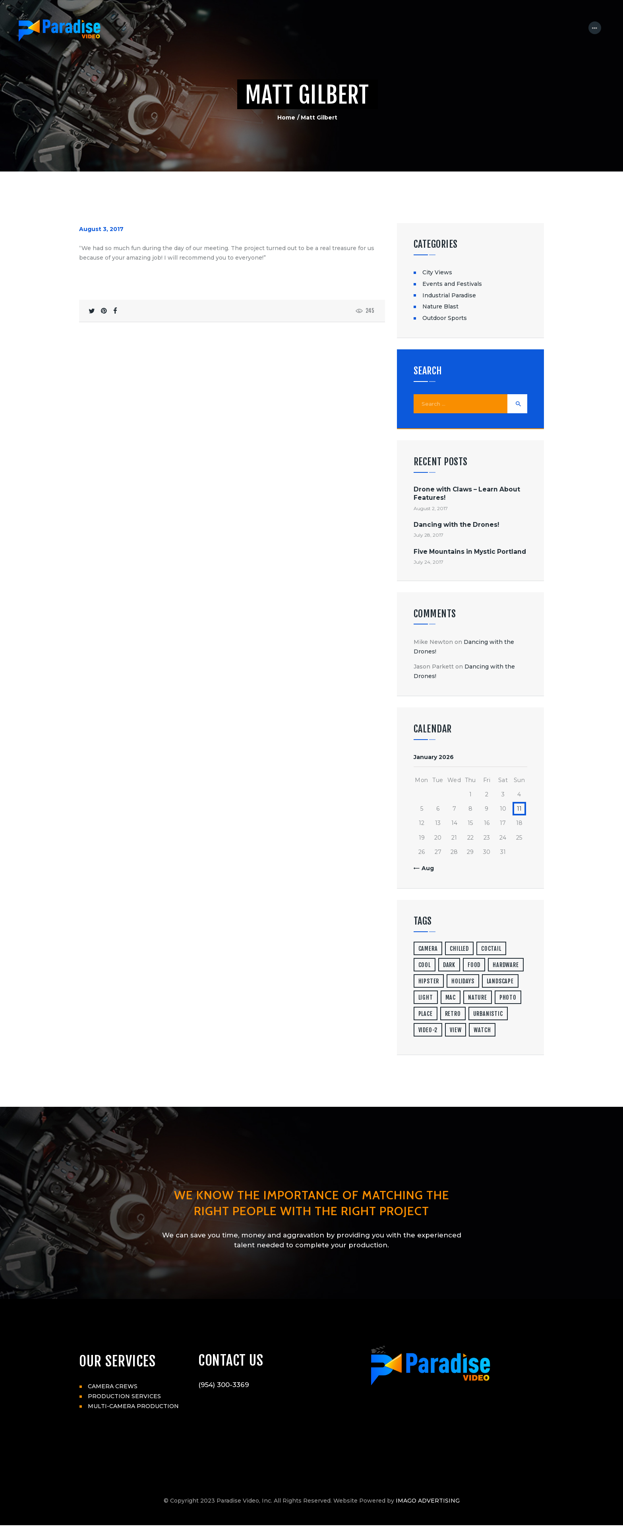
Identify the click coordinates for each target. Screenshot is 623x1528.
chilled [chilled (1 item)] (459, 949)
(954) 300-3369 (223, 1387)
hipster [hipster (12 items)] (428, 982)
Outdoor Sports (444, 318)
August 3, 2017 (101, 229)
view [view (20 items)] (455, 1030)
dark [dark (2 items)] (449, 965)
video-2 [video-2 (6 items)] (428, 1030)
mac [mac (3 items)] (450, 998)
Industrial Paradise (449, 295)
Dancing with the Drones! (456, 525)
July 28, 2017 (428, 536)
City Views (437, 272)
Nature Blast (440, 306)
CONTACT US (231, 1362)
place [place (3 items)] (425, 1014)
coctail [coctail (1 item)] (491, 949)
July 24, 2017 (428, 563)
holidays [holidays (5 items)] (462, 982)
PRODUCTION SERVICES (124, 1397)
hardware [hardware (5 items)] (506, 965)
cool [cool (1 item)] (424, 965)
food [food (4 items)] (474, 965)
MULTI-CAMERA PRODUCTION (133, 1406)
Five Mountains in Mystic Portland (470, 552)
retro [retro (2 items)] (453, 1014)
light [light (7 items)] (425, 998)
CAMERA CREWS (112, 1387)
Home (286, 117)
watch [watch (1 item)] (482, 1030)
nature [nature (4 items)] (477, 998)
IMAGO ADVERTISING (428, 1503)
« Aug (425, 869)
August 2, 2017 (431, 509)
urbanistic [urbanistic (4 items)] (488, 1014)
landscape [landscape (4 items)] (500, 982)
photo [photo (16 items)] (508, 998)
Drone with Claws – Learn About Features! (467, 494)
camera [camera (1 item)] (428, 949)
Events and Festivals (452, 283)
